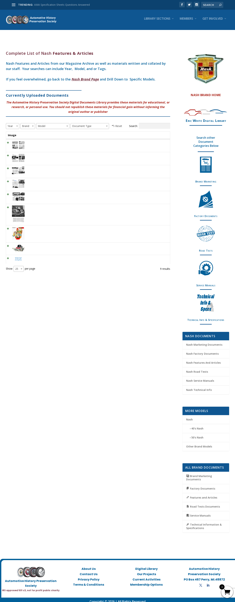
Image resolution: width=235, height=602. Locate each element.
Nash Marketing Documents (204, 341)
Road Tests (206, 247)
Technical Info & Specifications (205, 316)
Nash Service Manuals (200, 377)
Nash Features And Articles (203, 359)
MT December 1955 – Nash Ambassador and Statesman (38, 173)
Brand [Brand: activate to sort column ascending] (79, 132)
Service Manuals (206, 282)
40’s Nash (197, 425)
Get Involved (213, 21)
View (161, 144)
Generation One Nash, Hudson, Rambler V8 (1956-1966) (40, 253)
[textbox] (11, 123)
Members (186, 21)
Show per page (20, 277)
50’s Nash (197, 434)
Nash (189, 416)
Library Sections (157, 21)
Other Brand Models (199, 443)
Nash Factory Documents (202, 350)
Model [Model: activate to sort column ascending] (104, 132)
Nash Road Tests (197, 368)
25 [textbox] (16, 277)
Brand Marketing (205, 178)
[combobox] (12, 123)
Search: (149, 123)
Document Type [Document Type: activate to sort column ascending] (135, 133)
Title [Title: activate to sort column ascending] (27, 132)
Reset (118, 122)
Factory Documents (206, 212)
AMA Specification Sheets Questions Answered (62, 4)
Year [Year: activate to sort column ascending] (63, 132)
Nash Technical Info (199, 386)
